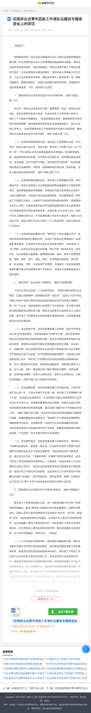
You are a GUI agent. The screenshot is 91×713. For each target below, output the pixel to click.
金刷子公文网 (32, 697)
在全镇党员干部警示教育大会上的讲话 (24, 678)
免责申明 (74, 697)
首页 (5, 10)
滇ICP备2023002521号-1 (57, 697)
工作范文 (16, 10)
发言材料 (28, 10)
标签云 (47, 701)
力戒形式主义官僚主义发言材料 (63, 659)
